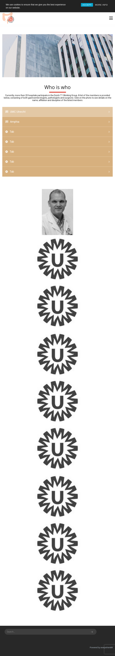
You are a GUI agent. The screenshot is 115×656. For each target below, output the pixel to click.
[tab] (57, 112)
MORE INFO (101, 5)
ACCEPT (86, 5)
